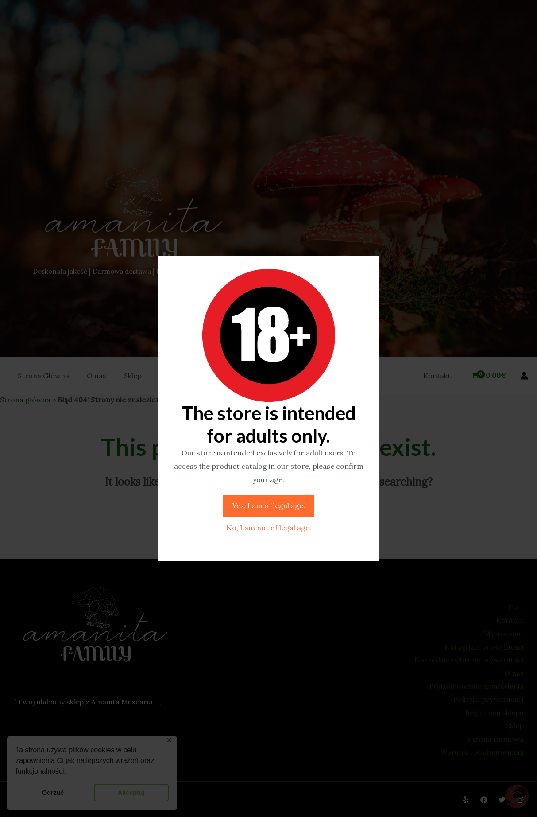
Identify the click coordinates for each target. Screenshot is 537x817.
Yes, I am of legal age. (268, 505)
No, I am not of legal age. (268, 527)
